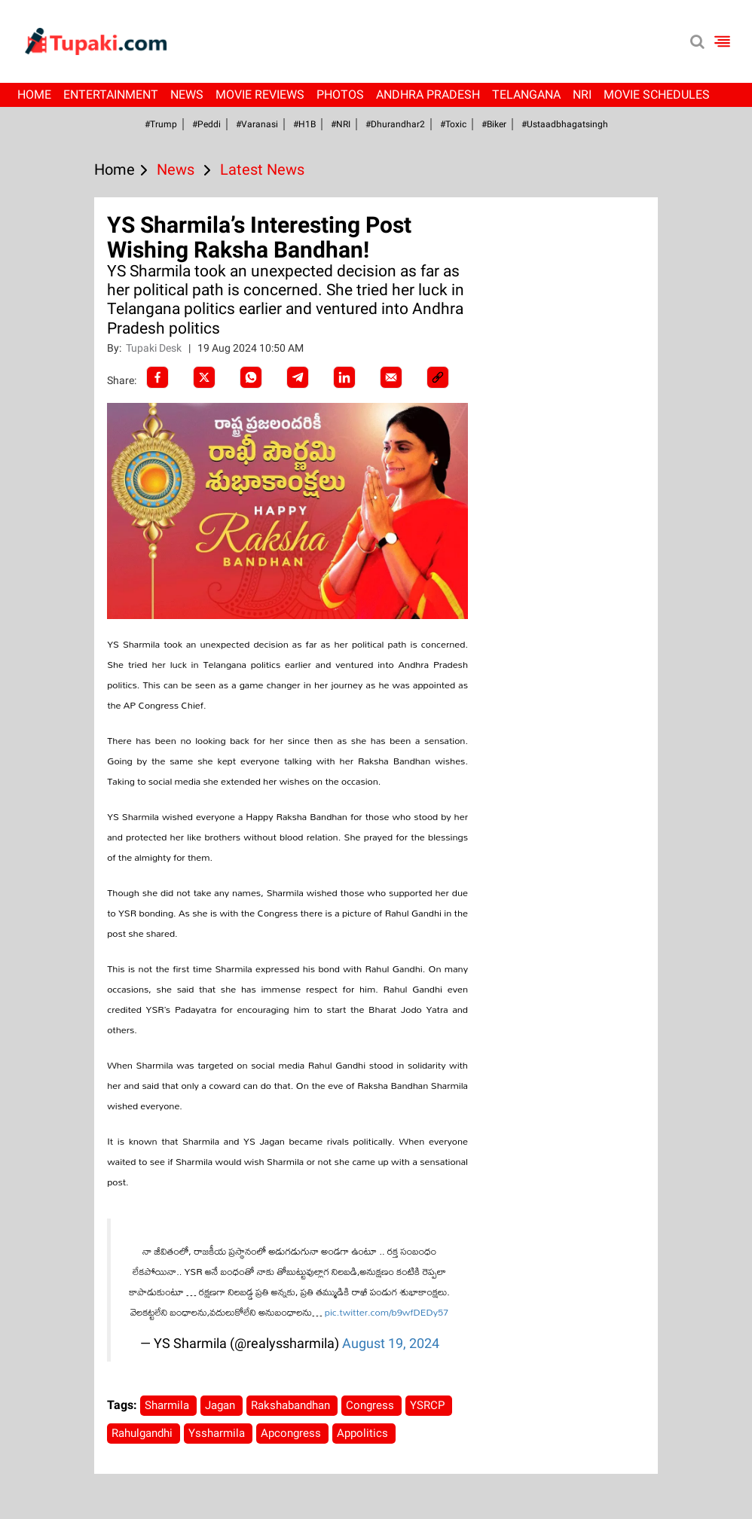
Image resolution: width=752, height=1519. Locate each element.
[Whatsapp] (251, 377)
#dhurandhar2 (395, 124)
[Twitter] (204, 377)
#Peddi (206, 124)
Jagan (221, 1405)
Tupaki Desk (155, 348)
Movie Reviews (260, 94)
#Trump (161, 124)
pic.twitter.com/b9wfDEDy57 (386, 1312)
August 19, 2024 (390, 1343)
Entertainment (110, 94)
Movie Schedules (657, 94)
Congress (371, 1405)
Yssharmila (218, 1433)
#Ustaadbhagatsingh (564, 124)
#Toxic (453, 124)
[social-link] (437, 377)
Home (34, 94)
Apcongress (292, 1433)
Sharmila (168, 1405)
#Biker (493, 124)
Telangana (526, 94)
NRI (582, 94)
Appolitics (364, 1433)
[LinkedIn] (344, 377)
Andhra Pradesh (428, 94)
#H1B (304, 124)
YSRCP (429, 1405)
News (186, 94)
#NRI (340, 124)
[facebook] (157, 377)
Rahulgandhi (144, 1433)
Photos (340, 94)
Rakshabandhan (292, 1405)
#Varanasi (257, 124)
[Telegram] (297, 377)
